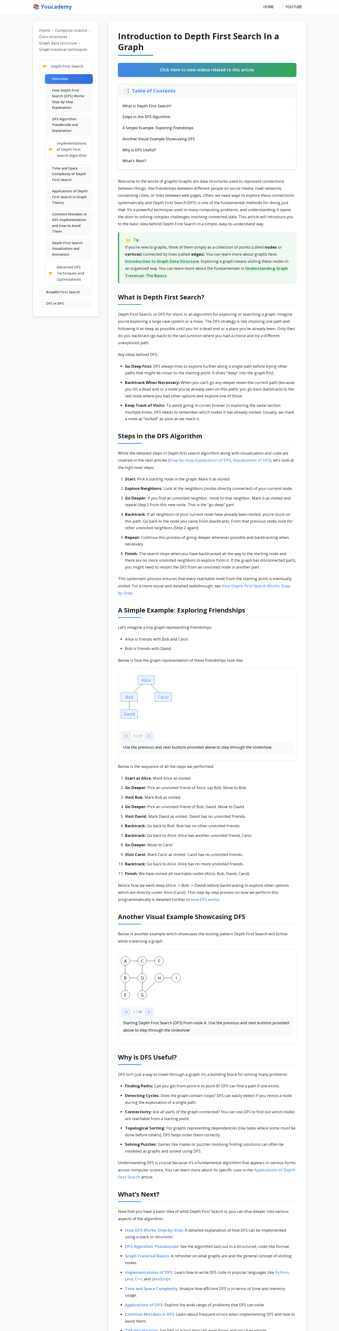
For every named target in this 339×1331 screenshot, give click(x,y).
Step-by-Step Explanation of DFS (200, 462)
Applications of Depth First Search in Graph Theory (70, 197)
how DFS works (205, 902)
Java (129, 1281)
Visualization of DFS (251, 462)
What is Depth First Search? (147, 106)
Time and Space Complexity (151, 1291)
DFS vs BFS (55, 304)
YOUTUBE (294, 7)
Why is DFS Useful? (140, 151)
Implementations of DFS (149, 1274)
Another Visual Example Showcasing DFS (159, 140)
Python (282, 1274)
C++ (138, 1281)
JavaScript (161, 1281)
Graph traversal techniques (63, 49)
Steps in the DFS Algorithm (147, 117)
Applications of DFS (144, 1307)
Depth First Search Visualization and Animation (67, 249)
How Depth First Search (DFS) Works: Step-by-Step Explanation (68, 99)
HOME (269, 7)
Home (44, 30)
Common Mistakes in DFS (149, 1316)
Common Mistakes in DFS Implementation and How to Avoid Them (69, 223)
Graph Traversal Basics (147, 1258)
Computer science (71, 30)
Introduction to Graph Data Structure (162, 263)
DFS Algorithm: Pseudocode (151, 1248)
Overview (60, 79)
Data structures (53, 37)
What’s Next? (135, 163)
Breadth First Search (63, 292)
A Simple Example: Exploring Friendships (158, 129)
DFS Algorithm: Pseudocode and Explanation (65, 125)
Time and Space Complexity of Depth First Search (69, 174)
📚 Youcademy (53, 7)
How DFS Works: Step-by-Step (154, 1232)
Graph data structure (58, 43)
